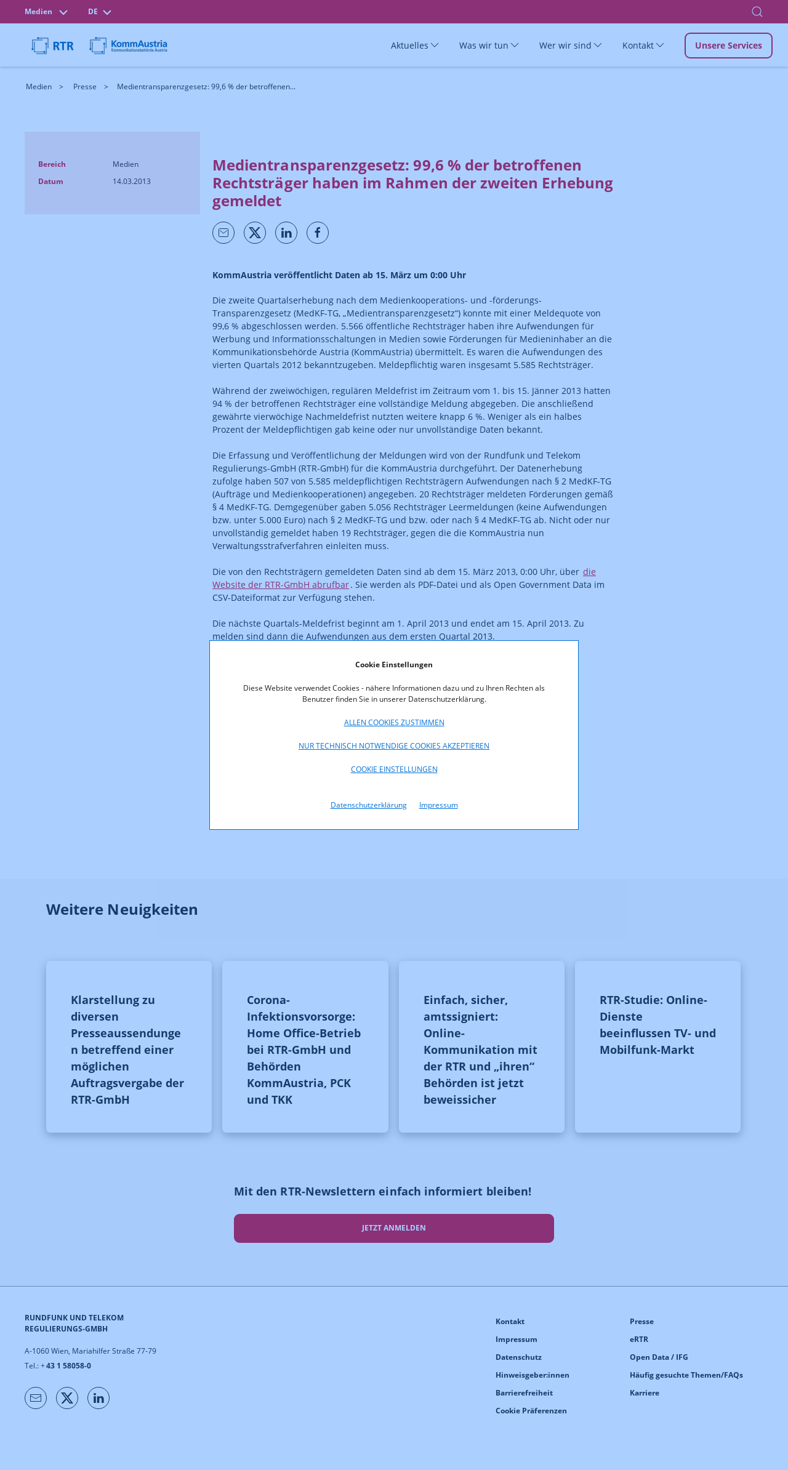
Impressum (438, 805)
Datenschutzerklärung (369, 805)
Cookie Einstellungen (394, 769)
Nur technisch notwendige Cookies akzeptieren (394, 746)
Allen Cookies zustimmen (394, 722)
